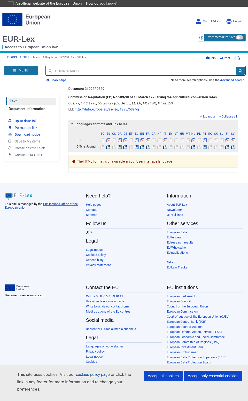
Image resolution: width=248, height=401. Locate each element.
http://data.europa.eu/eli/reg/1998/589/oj (107, 109)
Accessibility (94, 260)
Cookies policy (96, 255)
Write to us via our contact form (107, 306)
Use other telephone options (105, 301)
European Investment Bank (185, 347)
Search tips (56, 80)
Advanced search (232, 80)
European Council (179, 301)
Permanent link (22, 127)
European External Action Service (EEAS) (194, 332)
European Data (177, 232)
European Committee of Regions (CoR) (193, 342)
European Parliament (181, 296)
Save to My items (24, 141)
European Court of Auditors (185, 327)
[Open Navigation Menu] (21, 70)
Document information (27, 109)
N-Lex (171, 262)
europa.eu (36, 295)
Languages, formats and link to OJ (98, 124)
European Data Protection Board (188, 362)
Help (211, 58)
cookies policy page (85, 382)
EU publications (177, 252)
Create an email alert (27, 147)
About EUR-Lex (177, 204)
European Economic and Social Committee (196, 337)
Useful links (175, 215)
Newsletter (174, 210)
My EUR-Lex (207, 21)
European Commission (182, 311)
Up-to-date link (22, 120)
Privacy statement (98, 265)
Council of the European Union (187, 306)
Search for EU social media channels (111, 329)
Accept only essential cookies (213, 383)
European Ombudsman (182, 352)
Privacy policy (95, 351)
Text (13, 101)
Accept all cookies (163, 383)
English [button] (234, 21)
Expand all (208, 116)
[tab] (153, 124)
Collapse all (228, 116)
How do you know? (98, 3)
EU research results (180, 242)
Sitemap (91, 215)
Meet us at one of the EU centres (108, 311)
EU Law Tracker (177, 267)
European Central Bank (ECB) (186, 321)
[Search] (240, 71)
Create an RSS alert (26, 154)
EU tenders (174, 237)
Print (225, 58)
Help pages (93, 204)
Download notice (24, 134)
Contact (91, 210)
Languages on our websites (105, 346)
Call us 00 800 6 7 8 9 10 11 (104, 296)
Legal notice (94, 250)
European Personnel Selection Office (192, 367)
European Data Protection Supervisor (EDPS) (197, 357)
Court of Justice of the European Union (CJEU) (198, 316)
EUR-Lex (18, 39)
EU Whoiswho (176, 247)
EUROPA (12, 57)
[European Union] (17, 287)
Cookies (91, 361)
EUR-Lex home (31, 57)
